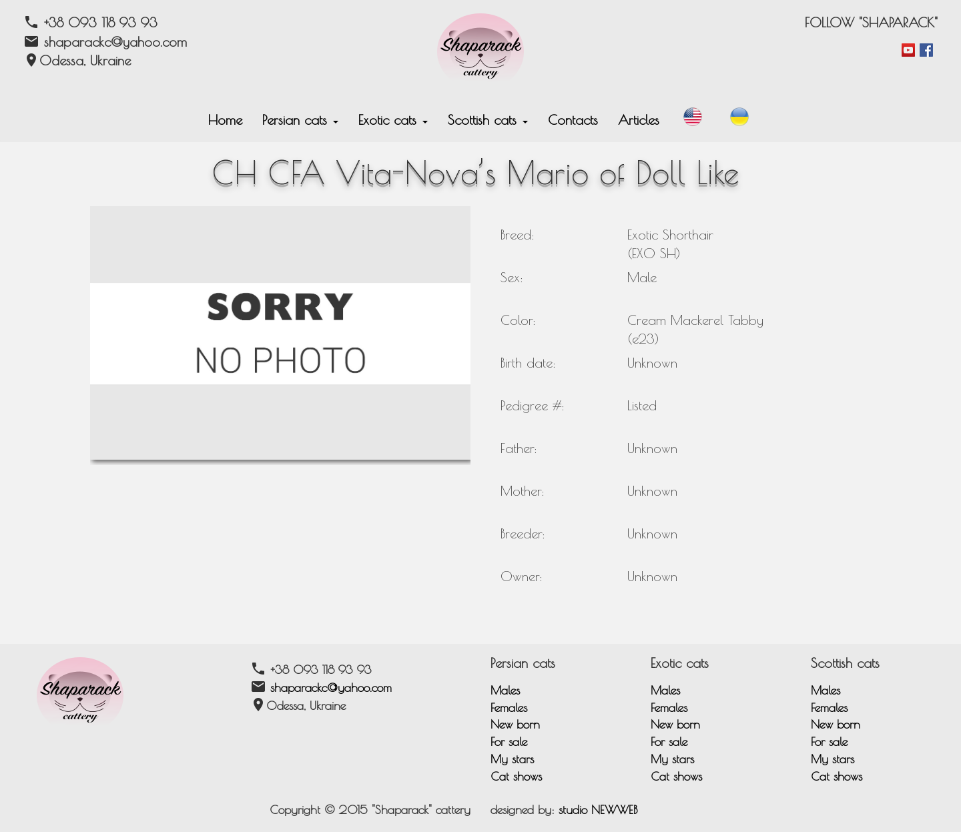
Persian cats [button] (300, 119)
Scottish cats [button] (488, 119)
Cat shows (516, 776)
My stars (512, 759)
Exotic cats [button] (393, 119)
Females (509, 708)
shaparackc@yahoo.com (331, 688)
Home (225, 119)
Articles (638, 119)
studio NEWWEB (598, 810)
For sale (509, 742)
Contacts (573, 119)
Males (505, 690)
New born (515, 724)
